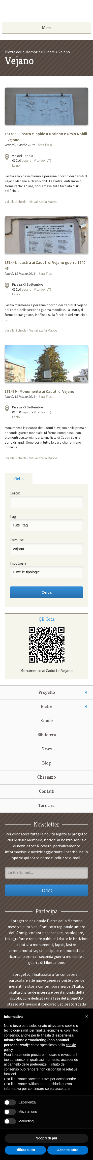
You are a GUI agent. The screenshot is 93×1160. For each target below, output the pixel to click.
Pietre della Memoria (46, 12)
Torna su (46, 805)
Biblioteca (46, 734)
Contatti (46, 791)
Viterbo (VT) (42, 160)
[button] (87, 1016)
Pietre (46, 706)
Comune (17, 539)
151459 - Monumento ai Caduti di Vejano (39, 391)
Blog (46, 763)
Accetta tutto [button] (67, 1150)
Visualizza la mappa (7, 157)
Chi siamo (46, 777)
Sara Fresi (45, 145)
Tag (13, 516)
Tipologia (18, 563)
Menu (46, 27)
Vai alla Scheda (16, 201)
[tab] (19, 478)
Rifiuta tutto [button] (25, 1150)
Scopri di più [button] (46, 1138)
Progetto (46, 692)
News (46, 749)
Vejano (26, 160)
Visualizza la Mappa (43, 201)
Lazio (16, 165)
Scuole (46, 720)
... (18, 190)
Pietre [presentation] (18, 478)
